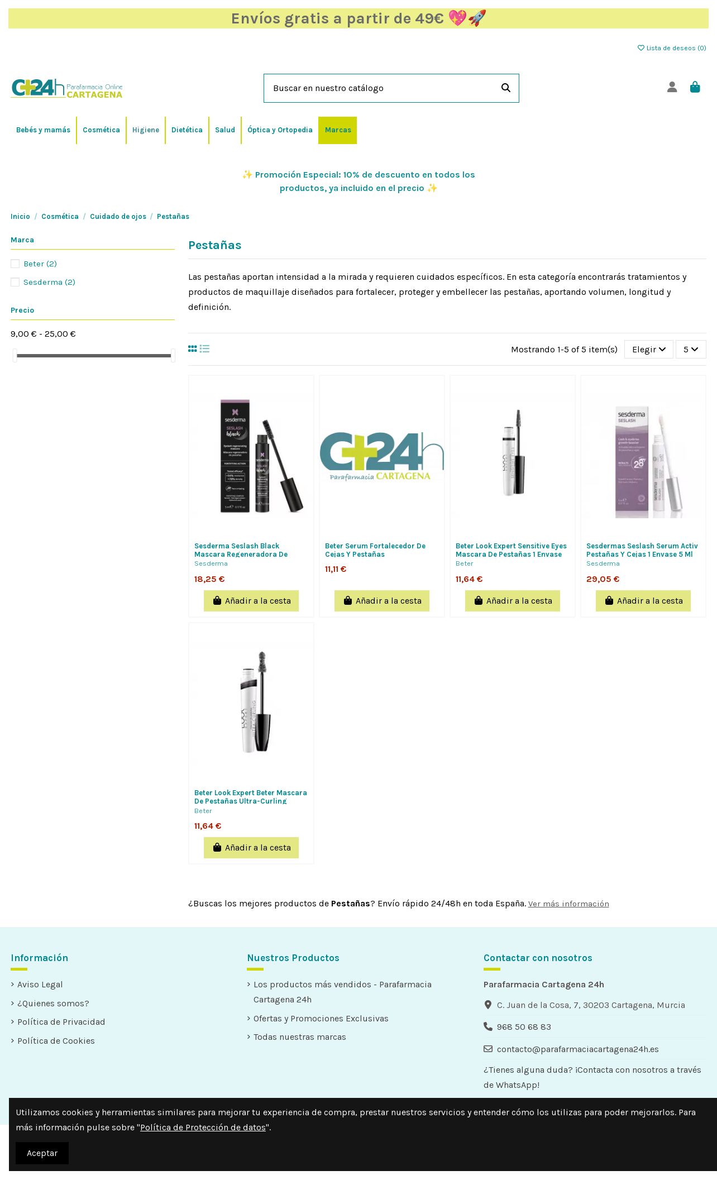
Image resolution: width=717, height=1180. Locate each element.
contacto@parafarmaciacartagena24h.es (578, 1049)
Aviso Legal (40, 984)
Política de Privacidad (61, 1021)
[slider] (14, 355)
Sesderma (211, 563)
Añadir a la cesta (251, 600)
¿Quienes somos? (53, 1003)
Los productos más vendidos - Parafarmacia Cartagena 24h (343, 992)
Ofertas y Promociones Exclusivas (321, 1018)
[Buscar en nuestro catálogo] (506, 88)
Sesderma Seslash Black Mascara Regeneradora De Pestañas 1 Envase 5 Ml (241, 554)
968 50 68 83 (524, 1026)
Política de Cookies (56, 1040)
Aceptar (42, 1153)
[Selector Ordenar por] (649, 349)
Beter (464, 563)
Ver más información (568, 904)
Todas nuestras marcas (300, 1036)
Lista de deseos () (671, 48)
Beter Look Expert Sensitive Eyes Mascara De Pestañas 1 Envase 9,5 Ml (511, 554)
